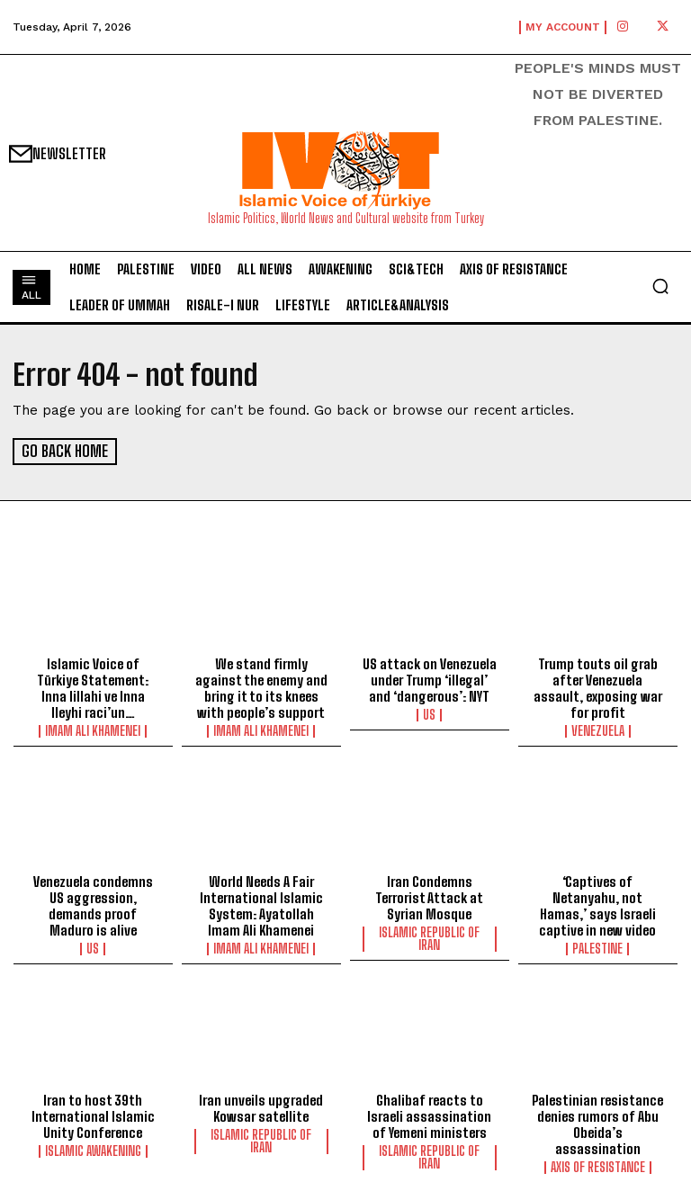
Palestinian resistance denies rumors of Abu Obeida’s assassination (597, 1123)
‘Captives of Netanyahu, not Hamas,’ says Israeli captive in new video (597, 905)
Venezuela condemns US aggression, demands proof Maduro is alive (93, 905)
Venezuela (597, 730)
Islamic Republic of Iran (429, 938)
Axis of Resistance (598, 1166)
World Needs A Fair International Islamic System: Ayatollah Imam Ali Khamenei (261, 905)
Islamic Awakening (93, 1150)
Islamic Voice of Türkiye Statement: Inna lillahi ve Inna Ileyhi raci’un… (92, 687)
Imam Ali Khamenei (92, 730)
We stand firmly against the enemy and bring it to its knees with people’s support (261, 687)
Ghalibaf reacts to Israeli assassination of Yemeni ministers (429, 1115)
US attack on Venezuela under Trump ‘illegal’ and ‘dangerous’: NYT (430, 679)
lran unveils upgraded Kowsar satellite (261, 1107)
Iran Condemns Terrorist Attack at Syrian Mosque (429, 897)
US (429, 714)
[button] (660, 286)
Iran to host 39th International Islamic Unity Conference (93, 1115)
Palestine (597, 948)
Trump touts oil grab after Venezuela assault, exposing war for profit (598, 687)
